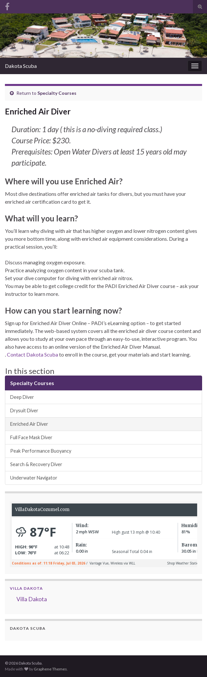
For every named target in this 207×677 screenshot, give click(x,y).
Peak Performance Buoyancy (40, 451)
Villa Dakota (26, 588)
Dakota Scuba (21, 66)
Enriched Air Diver (29, 424)
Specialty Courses (56, 93)
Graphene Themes (50, 669)
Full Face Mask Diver (31, 437)
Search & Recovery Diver (36, 464)
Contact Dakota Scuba (32, 354)
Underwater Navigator (33, 478)
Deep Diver (22, 397)
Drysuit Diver (24, 410)
